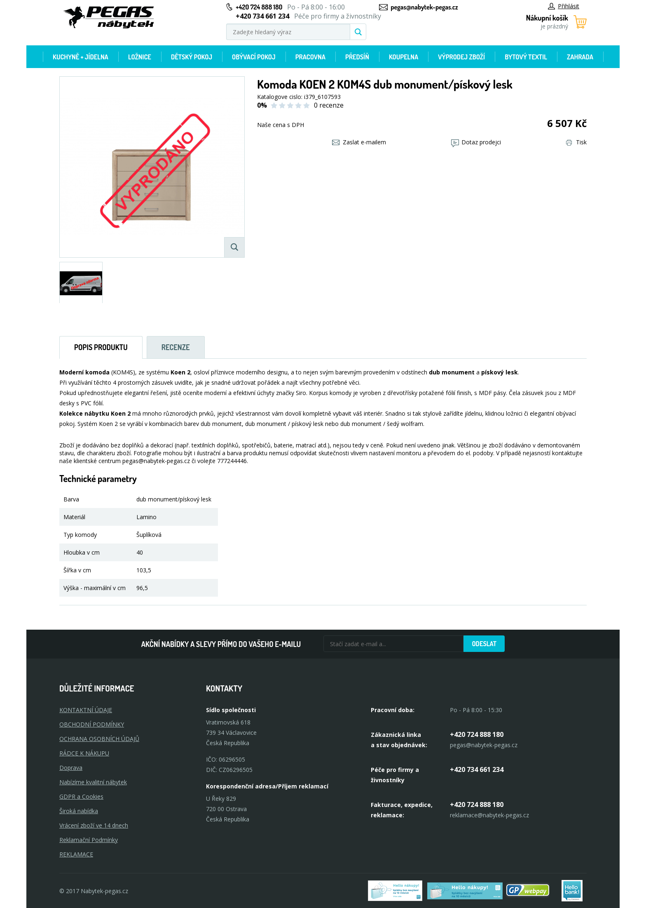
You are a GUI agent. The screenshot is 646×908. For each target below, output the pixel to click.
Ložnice (139, 57)
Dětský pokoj (191, 57)
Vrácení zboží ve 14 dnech (93, 825)
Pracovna (310, 57)
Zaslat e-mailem (359, 142)
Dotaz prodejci (476, 142)
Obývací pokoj (254, 57)
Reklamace (76, 854)
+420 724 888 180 (259, 7)
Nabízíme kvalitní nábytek (93, 782)
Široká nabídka (78, 811)
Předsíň (357, 57)
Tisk (576, 142)
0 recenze (329, 105)
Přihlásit (563, 6)
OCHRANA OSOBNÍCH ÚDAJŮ (99, 739)
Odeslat (484, 644)
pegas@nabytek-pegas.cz (424, 7)
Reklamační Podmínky (88, 840)
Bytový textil (526, 57)
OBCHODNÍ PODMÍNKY (91, 724)
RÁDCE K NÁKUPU (84, 753)
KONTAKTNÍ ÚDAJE (85, 710)
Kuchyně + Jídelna (80, 57)
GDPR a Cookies (81, 796)
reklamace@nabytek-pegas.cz (489, 815)
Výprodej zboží (461, 57)
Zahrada (580, 57)
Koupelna (403, 57)
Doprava (70, 768)
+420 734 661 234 (476, 769)
